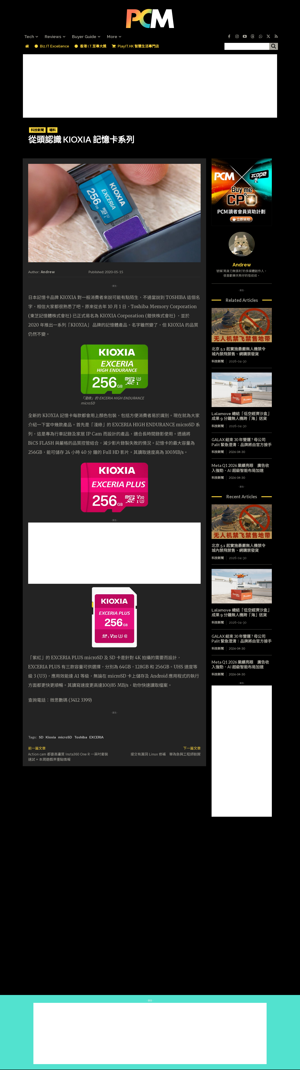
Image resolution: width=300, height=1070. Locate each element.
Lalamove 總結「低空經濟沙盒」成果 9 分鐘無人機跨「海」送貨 (241, 416)
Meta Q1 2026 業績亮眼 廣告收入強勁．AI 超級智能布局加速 (240, 468)
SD (41, 737)
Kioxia (51, 737)
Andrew (48, 271)
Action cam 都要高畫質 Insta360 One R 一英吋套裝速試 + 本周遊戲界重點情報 (68, 756)
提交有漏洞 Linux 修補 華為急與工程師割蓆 (166, 754)
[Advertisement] (150, 84)
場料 (52, 130)
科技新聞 (37, 130)
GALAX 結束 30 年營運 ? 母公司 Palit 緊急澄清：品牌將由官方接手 (242, 442)
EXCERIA (96, 737)
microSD (65, 737)
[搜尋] (273, 46)
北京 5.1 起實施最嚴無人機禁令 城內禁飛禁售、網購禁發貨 (240, 351)
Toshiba (80, 737)
